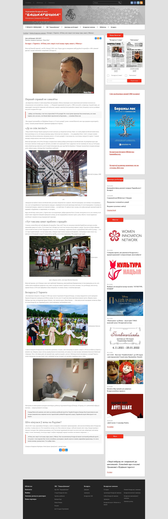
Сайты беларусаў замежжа (111, 496)
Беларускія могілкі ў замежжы (132, 493)
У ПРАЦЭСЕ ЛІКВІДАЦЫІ (33, 27)
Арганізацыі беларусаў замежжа (112, 493)
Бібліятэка (40, 2)
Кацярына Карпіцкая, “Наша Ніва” (40, 40)
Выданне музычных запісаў (116, 206)
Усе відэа (109, 472)
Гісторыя (106, 489)
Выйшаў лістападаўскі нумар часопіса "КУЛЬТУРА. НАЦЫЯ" (125, 288)
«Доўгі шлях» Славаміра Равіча (118, 423)
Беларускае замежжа (89, 27)
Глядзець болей (111, 210)
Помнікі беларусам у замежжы (132, 489)
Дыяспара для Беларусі (71, 27)
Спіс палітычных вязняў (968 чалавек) (125, 94)
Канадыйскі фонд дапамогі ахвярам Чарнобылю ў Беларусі (124, 189)
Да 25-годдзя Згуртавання (62, 509)
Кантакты (52, 2)
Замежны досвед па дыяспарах (35, 496)
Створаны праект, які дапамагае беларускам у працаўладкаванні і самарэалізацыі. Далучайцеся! (124, 254)
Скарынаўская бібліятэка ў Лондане (119, 198)
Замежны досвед (128, 501)
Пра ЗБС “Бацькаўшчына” (62, 489)
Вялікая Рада (58, 499)
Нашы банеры (58, 502)
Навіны (27, 493)
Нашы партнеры (30, 499)
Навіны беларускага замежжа (38, 33)
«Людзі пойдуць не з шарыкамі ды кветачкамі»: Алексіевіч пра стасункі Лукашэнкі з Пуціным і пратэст (123, 464)
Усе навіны (110, 427)
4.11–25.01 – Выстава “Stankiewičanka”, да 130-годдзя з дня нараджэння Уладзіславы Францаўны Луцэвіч (125, 356)
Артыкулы (87, 493)
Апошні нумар (115, 68)
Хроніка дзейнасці (60, 496)
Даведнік (86, 489)
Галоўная (28, 2)
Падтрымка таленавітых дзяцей (118, 202)
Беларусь (113, 27)
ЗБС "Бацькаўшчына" (53, 27)
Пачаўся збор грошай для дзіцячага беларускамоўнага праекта (119, 390)
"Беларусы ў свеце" (116, 75)
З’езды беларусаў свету (61, 493)
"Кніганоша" (133, 75)
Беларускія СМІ (88, 496)
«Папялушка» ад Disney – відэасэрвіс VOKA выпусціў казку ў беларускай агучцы (122, 322)
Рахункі (57, 505)
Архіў (116, 71)
